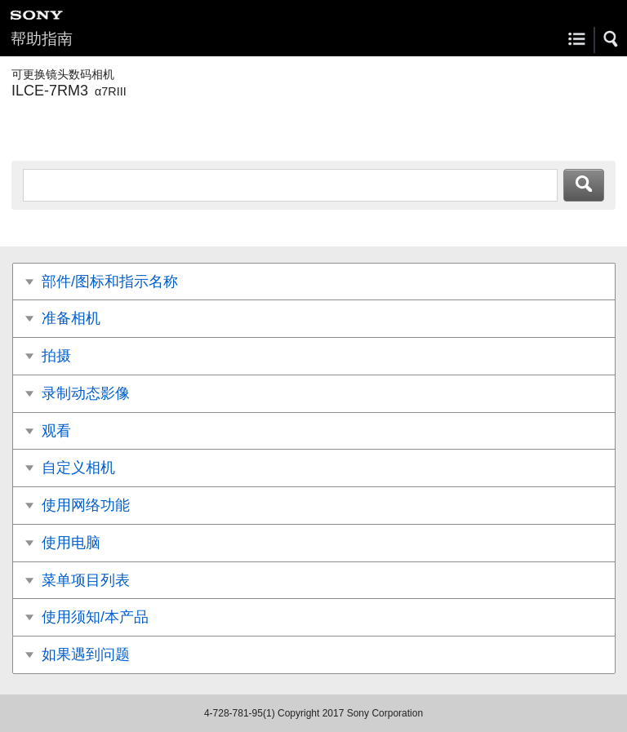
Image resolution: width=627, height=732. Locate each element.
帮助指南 (42, 38)
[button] (611, 39)
